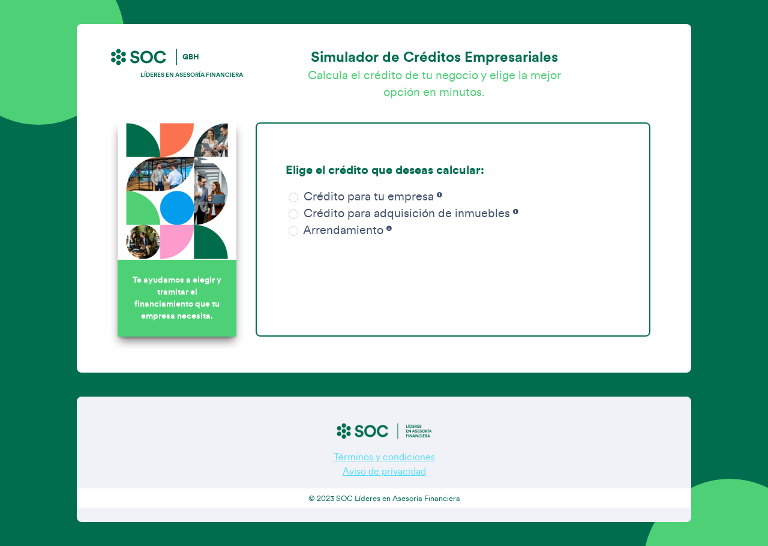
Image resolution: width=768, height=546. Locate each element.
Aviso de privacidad (384, 471)
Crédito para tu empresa (364, 197)
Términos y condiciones (384, 457)
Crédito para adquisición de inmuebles (402, 214)
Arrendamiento (339, 230)
